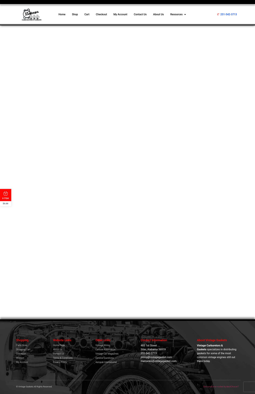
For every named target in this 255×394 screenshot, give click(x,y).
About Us (158, 14)
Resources (178, 14)
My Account (120, 14)
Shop (75, 14)
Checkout (101, 14)
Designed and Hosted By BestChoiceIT (221, 386)
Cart (86, 14)
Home (62, 14)
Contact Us (140, 14)
